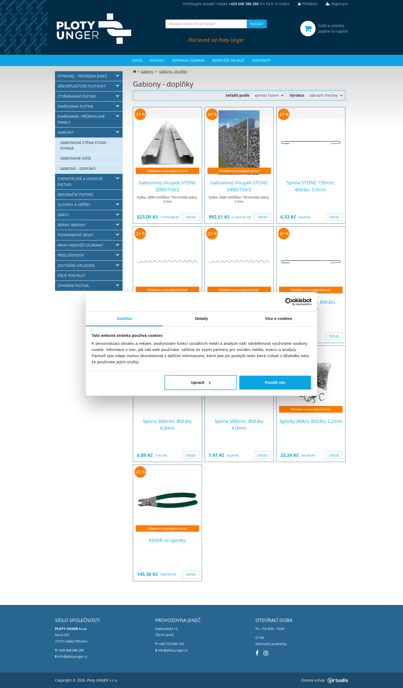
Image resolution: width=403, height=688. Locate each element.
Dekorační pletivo (75, 194)
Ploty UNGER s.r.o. (102, 680)
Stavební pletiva (73, 285)
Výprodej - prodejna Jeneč (82, 76)
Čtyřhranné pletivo (77, 96)
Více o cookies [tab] (278, 318)
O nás (259, 637)
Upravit (201, 382)
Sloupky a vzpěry (74, 204)
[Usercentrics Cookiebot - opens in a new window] (289, 302)
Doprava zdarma (188, 60)
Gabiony (66, 132)
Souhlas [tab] (124, 318)
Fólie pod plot (71, 275)
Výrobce (297, 95)
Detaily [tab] (201, 318)
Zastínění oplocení (76, 265)
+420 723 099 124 (171, 643)
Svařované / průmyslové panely (81, 119)
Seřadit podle (237, 95)
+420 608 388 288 (71, 650)
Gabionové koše (75, 158)
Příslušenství (71, 255)
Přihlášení (303, 3)
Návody (157, 60)
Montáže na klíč (228, 60)
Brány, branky (71, 224)
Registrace (333, 3)
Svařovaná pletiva (75, 106)
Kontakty (261, 60)
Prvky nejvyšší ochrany (80, 245)
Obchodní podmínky (271, 643)
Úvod (137, 60)
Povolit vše (275, 382)
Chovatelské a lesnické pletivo (80, 181)
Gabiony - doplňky (78, 168)
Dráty (63, 214)
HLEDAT (256, 23)
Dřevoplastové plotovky (82, 86)
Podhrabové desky (76, 234)
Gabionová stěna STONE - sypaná (84, 145)
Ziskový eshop (324, 680)
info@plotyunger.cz (72, 656)
